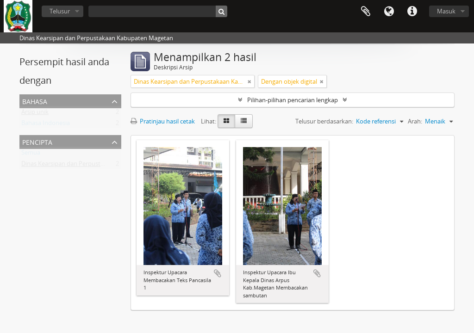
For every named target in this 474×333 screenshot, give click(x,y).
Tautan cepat (412, 11)
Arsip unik (35, 114)
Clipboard (365, 11)
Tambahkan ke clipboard (217, 273)
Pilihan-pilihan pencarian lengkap (292, 100)
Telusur (60, 11)
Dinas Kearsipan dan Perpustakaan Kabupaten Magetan (98, 165)
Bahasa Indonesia (45, 125)
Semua (30, 154)
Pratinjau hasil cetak (163, 121)
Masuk (446, 11)
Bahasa (388, 11)
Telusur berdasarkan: (324, 121)
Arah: (415, 121)
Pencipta (37, 141)
